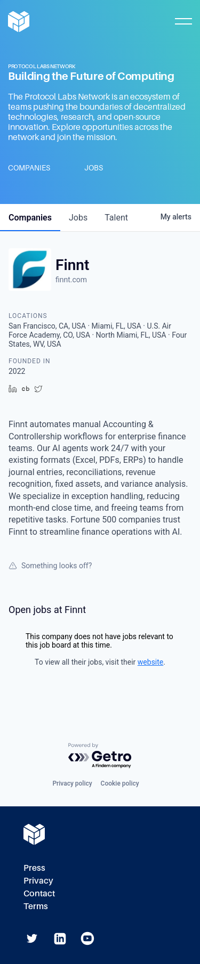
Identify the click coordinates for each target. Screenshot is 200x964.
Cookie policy (120, 783)
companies (30, 218)
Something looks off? (50, 565)
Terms (35, 906)
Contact (39, 893)
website (150, 662)
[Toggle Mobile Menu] (183, 21)
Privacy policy (72, 783)
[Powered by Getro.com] (100, 756)
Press (34, 868)
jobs (78, 218)
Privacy (38, 881)
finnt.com (71, 279)
